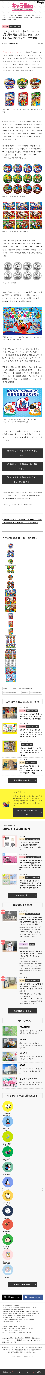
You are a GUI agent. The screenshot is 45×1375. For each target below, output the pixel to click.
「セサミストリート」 (11, 52)
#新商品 (25, 693)
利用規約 (5, 1347)
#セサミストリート (9, 688)
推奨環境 (29, 1347)
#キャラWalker (35, 693)
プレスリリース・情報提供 (12, 1350)
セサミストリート (15, 26)
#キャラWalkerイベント (11, 693)
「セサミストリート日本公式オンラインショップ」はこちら (21, 479)
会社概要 (11, 1352)
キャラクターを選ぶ (39, 1372)
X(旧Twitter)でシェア (12, 1297)
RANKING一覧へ (26, 895)
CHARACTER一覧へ (25, 1284)
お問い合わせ (37, 1347)
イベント (17, 1372)
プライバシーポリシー (16, 1347)
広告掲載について (35, 1350)
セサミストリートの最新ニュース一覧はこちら (21, 466)
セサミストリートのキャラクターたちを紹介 (21, 453)
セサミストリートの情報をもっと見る (29, 813)
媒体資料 (25, 1350)
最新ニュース (7, 1372)
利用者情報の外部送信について (25, 1352)
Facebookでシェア (32, 1297)
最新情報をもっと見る (25, 780)
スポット (28, 1372)
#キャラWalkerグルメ (26, 688)
